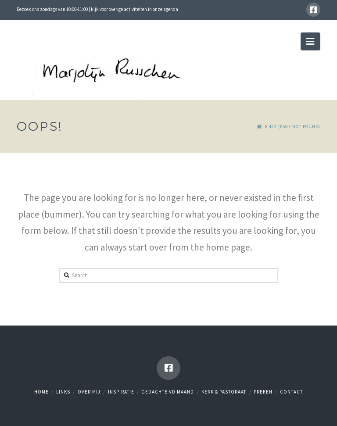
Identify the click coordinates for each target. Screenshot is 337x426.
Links (63, 392)
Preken (263, 392)
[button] (310, 41)
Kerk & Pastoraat (223, 392)
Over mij (89, 392)
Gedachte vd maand (167, 392)
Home (41, 392)
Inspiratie (121, 392)
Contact (291, 392)
